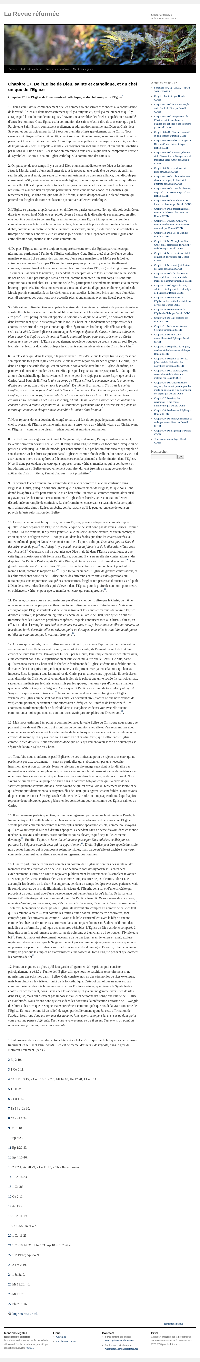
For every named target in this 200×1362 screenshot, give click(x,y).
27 (9, 1304)
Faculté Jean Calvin (66, 1341)
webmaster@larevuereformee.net (121, 1348)
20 (9, 1235)
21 (9, 1245)
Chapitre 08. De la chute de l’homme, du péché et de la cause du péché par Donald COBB (172, 192)
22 (9, 1255)
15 (9, 1186)
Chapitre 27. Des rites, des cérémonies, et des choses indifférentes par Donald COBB (170, 402)
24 (9, 1274)
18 (9, 1216)
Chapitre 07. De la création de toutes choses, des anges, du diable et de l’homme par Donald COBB (172, 180)
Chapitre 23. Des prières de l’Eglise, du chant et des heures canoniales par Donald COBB (172, 350)
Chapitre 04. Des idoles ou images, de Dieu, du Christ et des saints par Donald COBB (172, 144)
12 (9, 1157)
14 (9, 1177)
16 (9, 1196)
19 (9, 1225)
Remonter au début (173, 1323)
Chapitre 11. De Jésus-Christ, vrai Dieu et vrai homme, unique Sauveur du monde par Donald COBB (172, 224)
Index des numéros (57, 69)
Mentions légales (83, 69)
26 (9, 1294)
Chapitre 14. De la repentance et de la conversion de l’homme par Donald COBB (172, 257)
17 (9, 1206)
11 (9, 1147)
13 (9, 1167)
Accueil (13, 69)
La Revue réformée (31, 13)
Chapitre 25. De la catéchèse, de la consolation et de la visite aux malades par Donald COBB (171, 374)
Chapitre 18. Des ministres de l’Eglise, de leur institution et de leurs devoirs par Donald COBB (172, 301)
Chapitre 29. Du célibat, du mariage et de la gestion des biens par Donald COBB (173, 422)
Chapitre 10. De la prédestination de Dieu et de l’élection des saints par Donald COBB (172, 212)
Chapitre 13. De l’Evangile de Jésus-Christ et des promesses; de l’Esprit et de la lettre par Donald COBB (172, 245)
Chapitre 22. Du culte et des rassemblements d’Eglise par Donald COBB (172, 338)
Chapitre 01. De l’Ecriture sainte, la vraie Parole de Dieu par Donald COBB (171, 108)
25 (9, 1284)
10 (9, 1138)
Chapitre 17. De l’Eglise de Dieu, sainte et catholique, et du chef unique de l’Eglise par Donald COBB (172, 289)
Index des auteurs (31, 69)
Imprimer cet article (25, 1313)
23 (9, 1265)
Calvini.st (61, 1336)
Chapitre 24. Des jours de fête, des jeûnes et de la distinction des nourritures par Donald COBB (171, 362)
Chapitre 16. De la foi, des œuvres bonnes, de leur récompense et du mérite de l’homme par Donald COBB (173, 277)
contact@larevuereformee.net (119, 1340)
